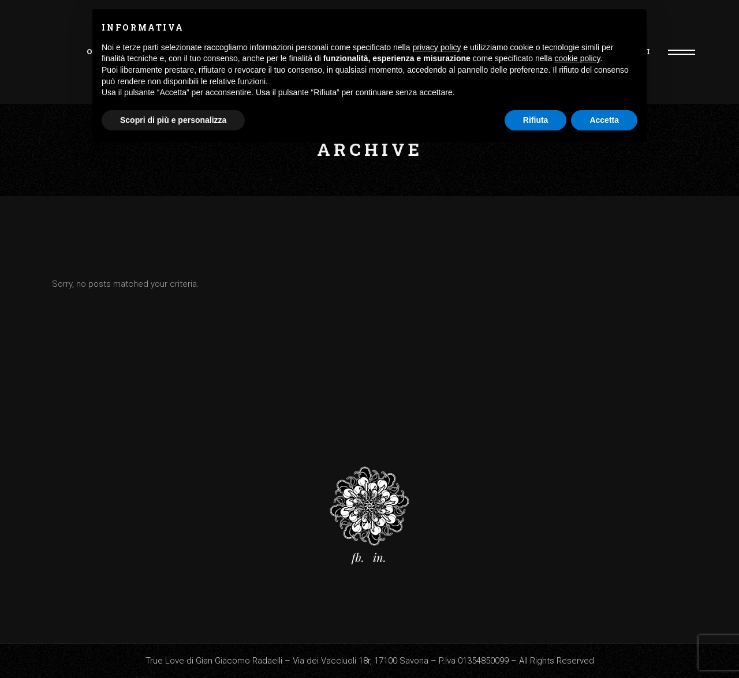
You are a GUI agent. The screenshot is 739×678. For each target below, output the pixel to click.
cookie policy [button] (577, 58)
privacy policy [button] (437, 47)
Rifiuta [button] (535, 120)
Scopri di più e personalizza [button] (173, 120)
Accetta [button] (604, 120)
